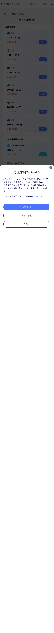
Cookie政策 (37, 196)
